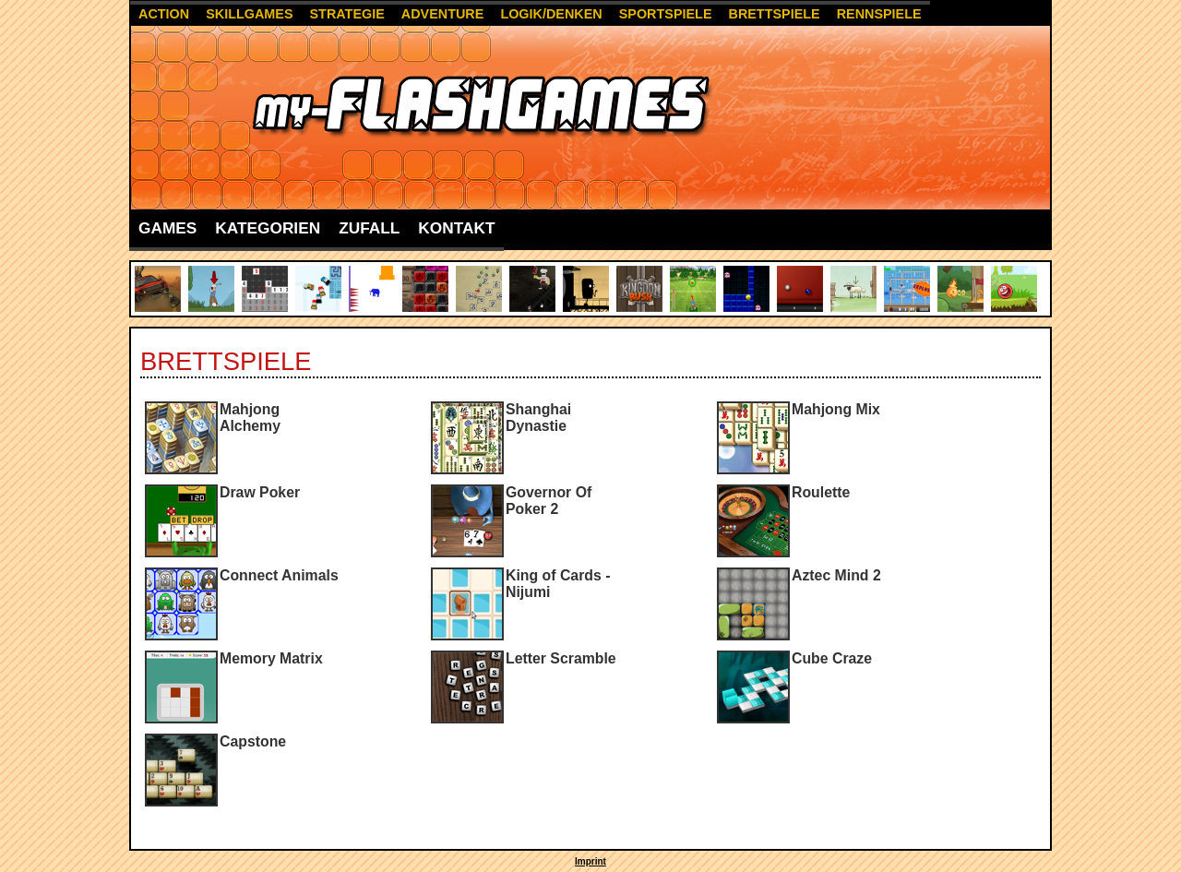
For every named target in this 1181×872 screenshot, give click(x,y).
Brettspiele (773, 13)
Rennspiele (879, 13)
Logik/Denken (551, 13)
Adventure (442, 13)
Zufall (369, 228)
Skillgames (249, 13)
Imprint (590, 861)
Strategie (347, 13)
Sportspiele (665, 13)
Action (163, 13)
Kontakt (456, 228)
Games (167, 228)
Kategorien (267, 228)
